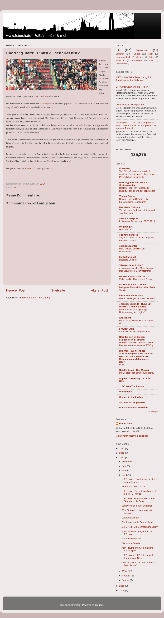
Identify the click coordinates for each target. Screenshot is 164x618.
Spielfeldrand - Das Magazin (134, 370)
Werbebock (125, 391)
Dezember (127, 461)
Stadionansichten (130, 517)
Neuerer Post (15, 290)
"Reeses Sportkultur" (131, 265)
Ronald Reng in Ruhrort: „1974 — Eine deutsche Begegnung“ (135, 200)
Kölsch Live (32, 168)
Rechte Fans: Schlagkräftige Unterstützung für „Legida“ (133, 311)
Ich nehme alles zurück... (134, 486)
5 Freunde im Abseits (131, 295)
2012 (122, 453)
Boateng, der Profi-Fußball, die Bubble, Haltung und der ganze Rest (137, 189)
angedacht (125, 317)
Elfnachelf (125, 168)
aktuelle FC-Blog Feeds (132, 402)
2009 (122, 590)
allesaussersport (128, 218)
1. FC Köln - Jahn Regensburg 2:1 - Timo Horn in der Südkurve (134, 78)
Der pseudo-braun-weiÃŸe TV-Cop (136, 345)
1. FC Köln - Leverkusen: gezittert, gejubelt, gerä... (139, 480)
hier (36, 96)
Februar (126, 575)
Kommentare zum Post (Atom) (34, 297)
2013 (122, 448)
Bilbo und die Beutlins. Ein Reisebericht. (132, 250)
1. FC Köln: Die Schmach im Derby (140, 527)
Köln (150, 53)
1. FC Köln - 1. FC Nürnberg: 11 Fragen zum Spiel (138, 556)
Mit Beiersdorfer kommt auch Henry (136, 372)
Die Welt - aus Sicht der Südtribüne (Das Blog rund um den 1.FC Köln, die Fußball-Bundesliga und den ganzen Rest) (136, 356)
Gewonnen (142, 50)
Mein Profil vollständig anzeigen (132, 436)
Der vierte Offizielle (129, 207)
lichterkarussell (127, 257)
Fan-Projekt (45, 103)
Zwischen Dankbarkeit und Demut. (136, 279)
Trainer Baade (127, 196)
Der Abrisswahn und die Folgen (132, 87)
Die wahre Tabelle (131, 543)
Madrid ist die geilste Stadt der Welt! (137, 298)
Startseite (58, 290)
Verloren (120, 53)
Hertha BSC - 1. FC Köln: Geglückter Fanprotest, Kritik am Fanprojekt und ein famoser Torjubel (136, 125)
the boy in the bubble (131, 397)
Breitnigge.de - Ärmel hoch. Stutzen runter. (134, 183)
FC (15, 187)
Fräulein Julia (126, 329)
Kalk (151, 60)
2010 (122, 586)
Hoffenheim (137, 60)
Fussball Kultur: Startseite (133, 407)
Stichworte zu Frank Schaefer (137, 505)
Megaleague (126, 226)
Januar (126, 580)
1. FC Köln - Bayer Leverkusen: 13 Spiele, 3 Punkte (139, 492)
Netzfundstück (123, 57)
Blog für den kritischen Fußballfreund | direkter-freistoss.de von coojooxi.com (136, 340)
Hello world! (125, 229)
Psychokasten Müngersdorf (130, 104)
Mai (124, 470)
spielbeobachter (128, 246)
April (124, 475)
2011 (122, 457)
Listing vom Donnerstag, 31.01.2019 (137, 221)
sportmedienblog (128, 235)
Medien (139, 57)
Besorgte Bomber (128, 259)
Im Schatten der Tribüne (132, 284)
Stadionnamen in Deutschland (137, 522)
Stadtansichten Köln (132, 538)
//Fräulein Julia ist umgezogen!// (135, 331)
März (125, 571)
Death (122, 364)
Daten (151, 57)
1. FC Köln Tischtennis (131, 386)
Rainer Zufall (126, 423)
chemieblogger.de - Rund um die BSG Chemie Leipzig (135, 305)
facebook (120, 60)
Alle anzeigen (152, 412)
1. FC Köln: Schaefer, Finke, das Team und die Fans (138, 500)
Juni (124, 466)
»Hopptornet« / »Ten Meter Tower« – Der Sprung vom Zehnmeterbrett (137, 269)
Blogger (99, 605)
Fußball (136, 53)
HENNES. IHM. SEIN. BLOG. (134, 276)
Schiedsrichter (121, 64)
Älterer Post (99, 290)
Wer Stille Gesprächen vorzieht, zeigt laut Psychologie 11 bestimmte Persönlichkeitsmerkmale (137, 174)
